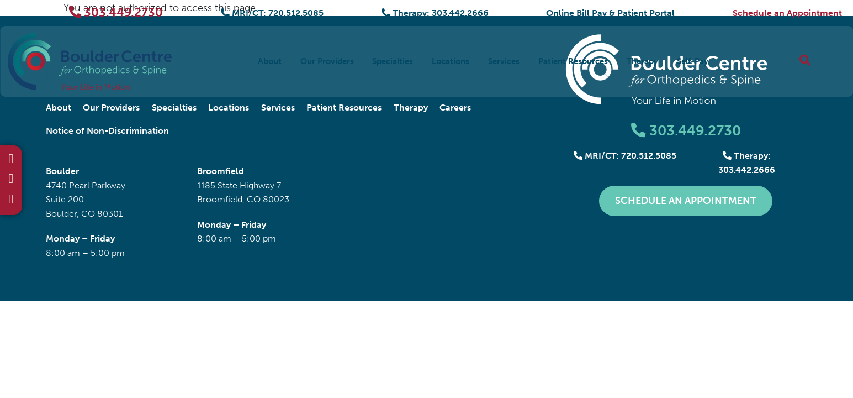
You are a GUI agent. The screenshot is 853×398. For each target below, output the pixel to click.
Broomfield (220, 171)
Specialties (392, 61)
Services (504, 61)
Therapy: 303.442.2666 (435, 13)
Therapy (642, 61)
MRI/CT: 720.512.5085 (272, 13)
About (270, 61)
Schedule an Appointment (787, 13)
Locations (450, 61)
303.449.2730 (116, 12)
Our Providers (327, 61)
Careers (455, 107)
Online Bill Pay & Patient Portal (610, 13)
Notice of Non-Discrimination (107, 130)
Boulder (62, 171)
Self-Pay (692, 61)
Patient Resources (573, 61)
